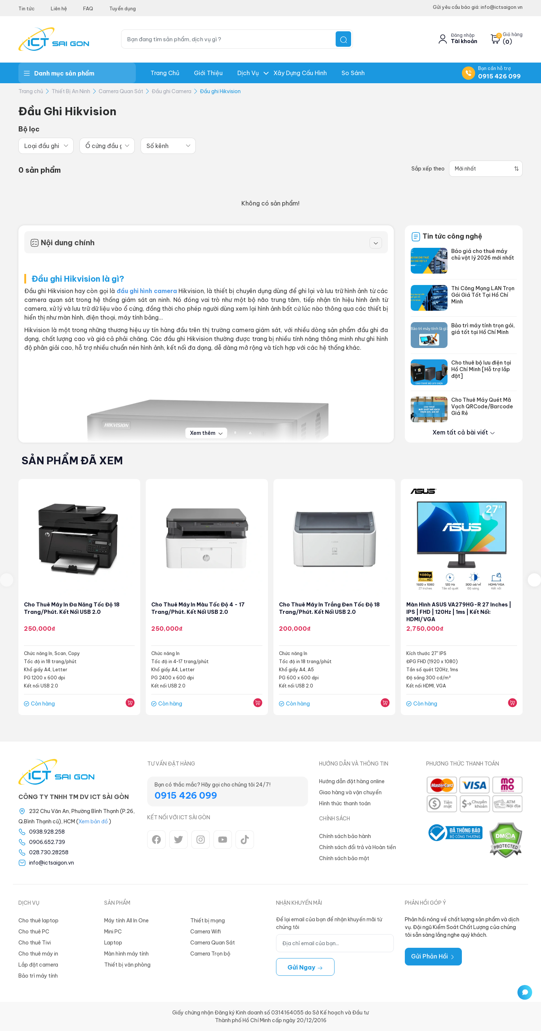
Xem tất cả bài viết (463, 432)
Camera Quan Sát (121, 91)
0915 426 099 (499, 76)
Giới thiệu (208, 73)
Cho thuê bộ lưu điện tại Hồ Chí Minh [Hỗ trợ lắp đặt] (481, 369)
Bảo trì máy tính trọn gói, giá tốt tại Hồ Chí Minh (483, 328)
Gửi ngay (305, 967)
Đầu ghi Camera (171, 91)
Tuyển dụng (122, 8)
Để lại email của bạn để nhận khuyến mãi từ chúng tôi (329, 923)
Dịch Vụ (248, 73)
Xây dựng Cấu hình (300, 73)
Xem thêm (206, 433)
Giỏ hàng (513, 34)
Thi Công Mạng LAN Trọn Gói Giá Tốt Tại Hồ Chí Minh (483, 295)
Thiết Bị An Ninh (71, 91)
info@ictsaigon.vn (51, 862)
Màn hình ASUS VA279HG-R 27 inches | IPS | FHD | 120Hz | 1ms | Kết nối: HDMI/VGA (458, 612)
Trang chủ (165, 73)
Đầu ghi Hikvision (220, 91)
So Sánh (353, 73)
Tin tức (26, 8)
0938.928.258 (47, 831)
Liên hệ (59, 8)
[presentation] (6, 580)
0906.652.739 (47, 842)
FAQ (88, 8)
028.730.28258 (48, 852)
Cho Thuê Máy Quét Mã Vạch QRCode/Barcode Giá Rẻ (482, 406)
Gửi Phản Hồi (433, 956)
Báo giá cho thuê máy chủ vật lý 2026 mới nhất (482, 254)
